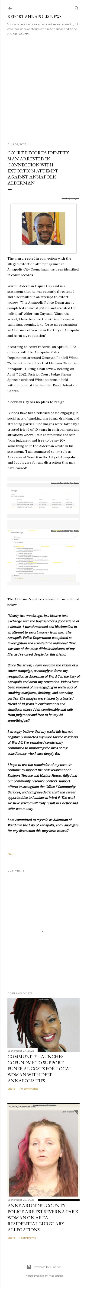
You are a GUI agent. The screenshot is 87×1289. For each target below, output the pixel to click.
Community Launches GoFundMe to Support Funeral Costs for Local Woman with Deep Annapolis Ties (39, 1068)
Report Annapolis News (34, 16)
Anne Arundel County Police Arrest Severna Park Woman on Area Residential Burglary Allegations (42, 1218)
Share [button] (11, 854)
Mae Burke (56, 1275)
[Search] (77, 7)
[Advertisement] (43, 87)
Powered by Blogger (43, 1267)
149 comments (28, 1088)
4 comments (27, 1237)
